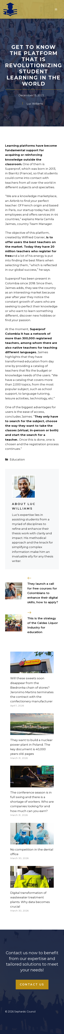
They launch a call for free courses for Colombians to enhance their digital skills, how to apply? (42, 593)
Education (17, 459)
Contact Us (32, 984)
